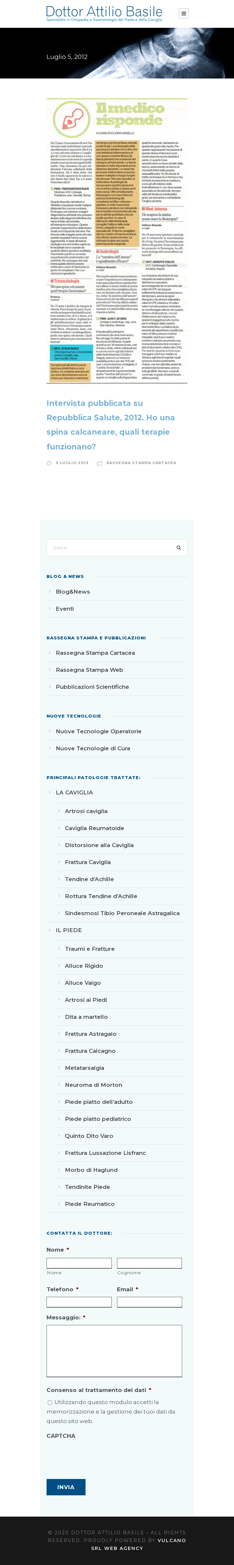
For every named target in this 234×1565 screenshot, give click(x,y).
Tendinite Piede (87, 1187)
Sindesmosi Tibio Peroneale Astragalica (122, 913)
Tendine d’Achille (89, 879)
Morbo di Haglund (91, 1170)
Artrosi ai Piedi (86, 1000)
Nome (58, 1249)
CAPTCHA (61, 1436)
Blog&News (73, 591)
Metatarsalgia (84, 1068)
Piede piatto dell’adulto (99, 1102)
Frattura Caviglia (88, 862)
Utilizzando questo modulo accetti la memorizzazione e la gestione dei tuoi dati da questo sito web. (111, 1411)
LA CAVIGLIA (74, 792)
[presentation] (96, 1456)
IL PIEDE (69, 930)
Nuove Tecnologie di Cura (93, 748)
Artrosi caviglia (86, 811)
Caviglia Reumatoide (94, 828)
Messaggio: (66, 1317)
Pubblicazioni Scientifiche (92, 687)
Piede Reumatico (90, 1204)
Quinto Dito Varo (89, 1136)
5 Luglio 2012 (72, 463)
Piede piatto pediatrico (98, 1119)
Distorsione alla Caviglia (99, 845)
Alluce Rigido (84, 966)
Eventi (65, 608)
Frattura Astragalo (91, 1034)
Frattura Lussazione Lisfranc (105, 1153)
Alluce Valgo (83, 983)
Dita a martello (86, 1017)
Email (127, 1289)
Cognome (129, 1272)
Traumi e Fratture (90, 949)
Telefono (63, 1289)
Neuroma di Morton (93, 1085)
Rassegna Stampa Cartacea (141, 463)
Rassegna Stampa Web (89, 670)
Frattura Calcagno (90, 1051)
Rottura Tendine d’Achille (101, 896)
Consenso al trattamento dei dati (99, 1390)
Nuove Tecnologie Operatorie (99, 731)
